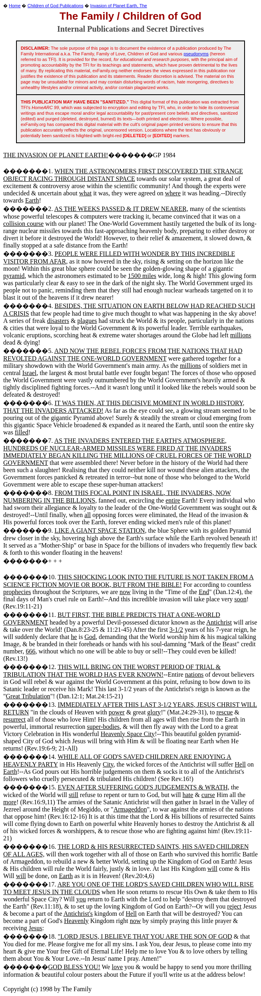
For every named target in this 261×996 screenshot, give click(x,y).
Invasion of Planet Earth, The (118, 5)
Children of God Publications (55, 5)
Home (14, 5)
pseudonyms (196, 53)
